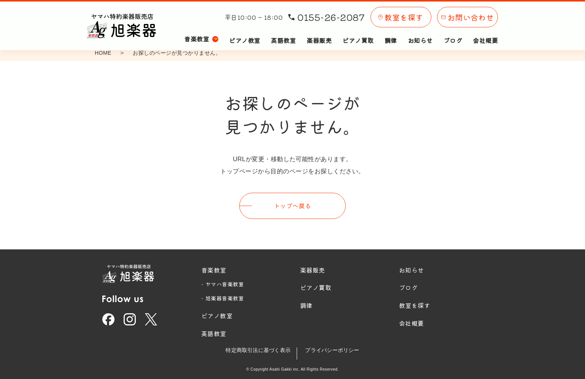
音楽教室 (213, 268)
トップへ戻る (293, 204)
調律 (391, 33)
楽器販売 (319, 33)
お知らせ (420, 33)
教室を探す (400, 14)
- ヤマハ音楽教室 (222, 282)
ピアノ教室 (244, 33)
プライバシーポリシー (335, 348)
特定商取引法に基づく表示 (255, 348)
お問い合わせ (468, 14)
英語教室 (283, 33)
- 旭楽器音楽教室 (222, 296)
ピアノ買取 (358, 33)
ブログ (453, 33)
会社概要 (485, 33)
